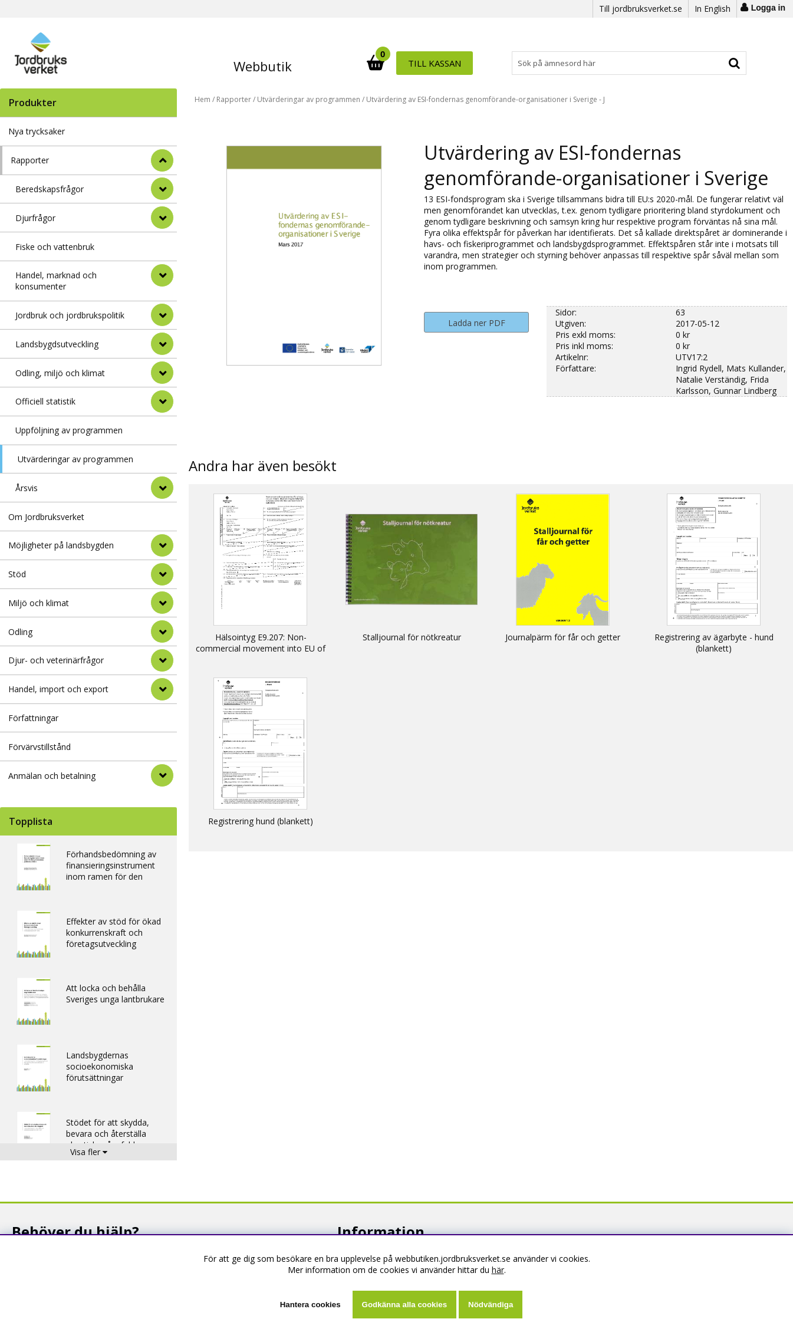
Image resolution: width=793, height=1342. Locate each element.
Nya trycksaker (36, 131)
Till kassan (708, 63)
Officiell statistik (45, 401)
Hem (202, 99)
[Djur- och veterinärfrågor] (162, 660)
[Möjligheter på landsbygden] (162, 545)
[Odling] (162, 631)
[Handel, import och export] (162, 689)
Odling (20, 631)
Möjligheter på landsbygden (61, 545)
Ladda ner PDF (476, 322)
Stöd (17, 574)
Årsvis (26, 488)
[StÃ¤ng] (162, 160)
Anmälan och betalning (52, 775)
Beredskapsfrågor (49, 189)
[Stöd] (162, 574)
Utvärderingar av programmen (75, 459)
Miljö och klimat (38, 602)
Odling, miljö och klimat (60, 373)
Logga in (768, 7)
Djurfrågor (35, 217)
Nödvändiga (490, 1304)
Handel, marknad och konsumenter (56, 280)
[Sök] (448, 63)
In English (713, 8)
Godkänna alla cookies (404, 1304)
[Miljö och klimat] (162, 602)
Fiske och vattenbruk (54, 246)
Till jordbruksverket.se (640, 8)
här (498, 1269)
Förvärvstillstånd (39, 746)
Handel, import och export (58, 689)
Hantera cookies (310, 1304)
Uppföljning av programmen (69, 430)
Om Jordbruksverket (46, 516)
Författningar (33, 717)
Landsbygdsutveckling (56, 344)
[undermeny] (162, 188)
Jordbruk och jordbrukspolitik (69, 315)
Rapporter (30, 160)
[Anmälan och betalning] (162, 775)
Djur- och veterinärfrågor (56, 660)
